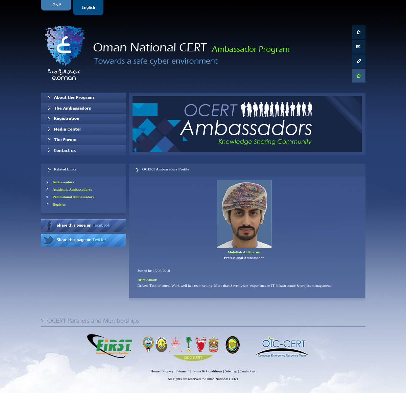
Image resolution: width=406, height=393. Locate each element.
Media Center (83, 129)
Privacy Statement (175, 371)
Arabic (57, 7)
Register (59, 204)
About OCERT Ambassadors (83, 98)
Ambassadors (63, 182)
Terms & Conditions (207, 371)
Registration (83, 119)
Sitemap (231, 371)
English (89, 7)
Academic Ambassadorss (72, 189)
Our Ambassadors (83, 108)
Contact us (83, 150)
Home (155, 371)
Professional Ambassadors (73, 197)
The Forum (83, 140)
